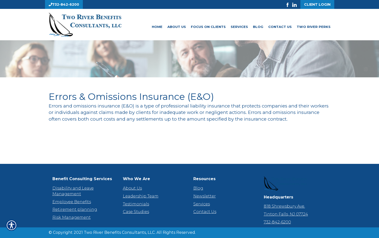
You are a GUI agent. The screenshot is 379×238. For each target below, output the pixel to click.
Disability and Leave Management (73, 191)
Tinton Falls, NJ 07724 (286, 214)
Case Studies (136, 211)
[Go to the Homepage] (93, 25)
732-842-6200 (277, 222)
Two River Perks (314, 27)
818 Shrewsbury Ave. (284, 206)
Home (157, 27)
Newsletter (204, 196)
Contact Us (280, 27)
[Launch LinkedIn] (296, 4)
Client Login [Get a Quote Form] (317, 4)
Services (239, 27)
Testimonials (136, 204)
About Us (176, 27)
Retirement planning (74, 209)
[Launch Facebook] (289, 4)
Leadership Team (140, 196)
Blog (258, 27)
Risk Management (71, 217)
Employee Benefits (71, 201)
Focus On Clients (208, 27)
